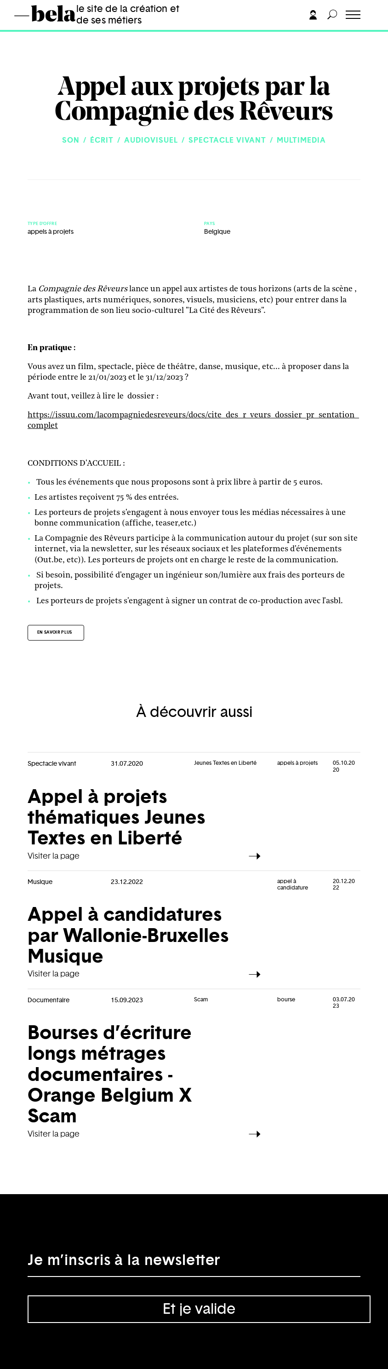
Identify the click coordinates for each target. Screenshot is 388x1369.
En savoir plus (54, 632)
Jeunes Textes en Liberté (225, 763)
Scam (201, 999)
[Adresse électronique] (194, 1263)
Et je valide (199, 1309)
